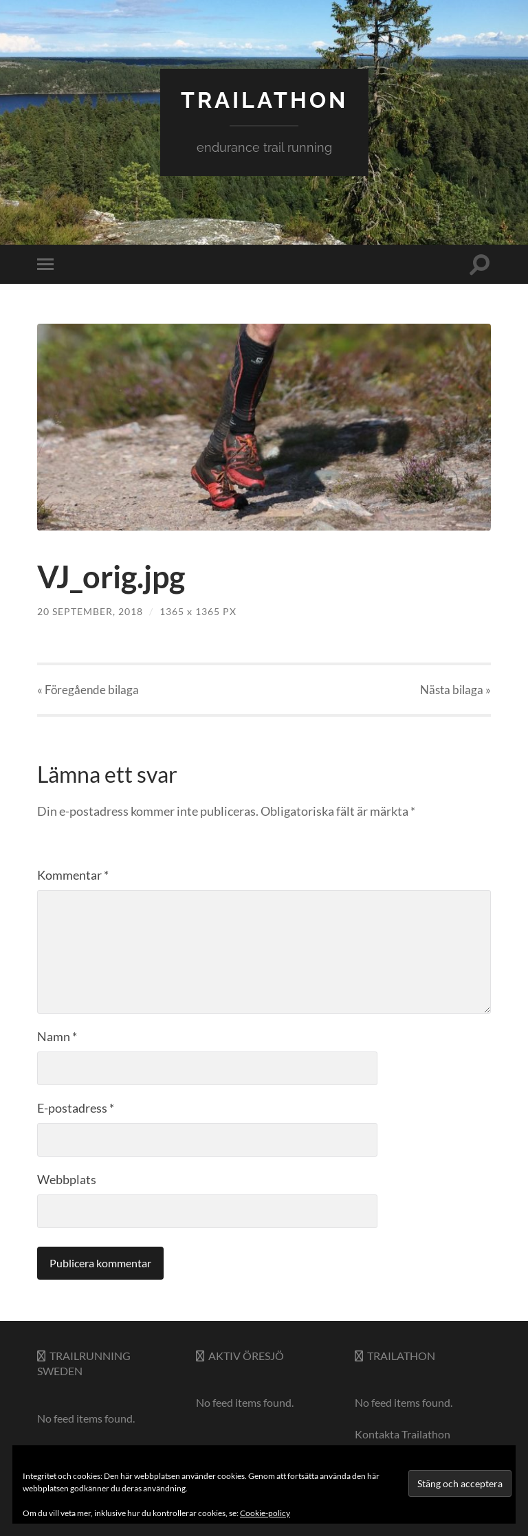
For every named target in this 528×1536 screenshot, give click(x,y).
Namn (57, 1036)
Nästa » (455, 689)
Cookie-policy (265, 1513)
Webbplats (66, 1179)
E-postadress (75, 1107)
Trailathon (401, 1355)
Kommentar (73, 874)
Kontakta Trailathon (402, 1433)
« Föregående (88, 689)
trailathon (264, 100)
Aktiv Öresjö (246, 1355)
